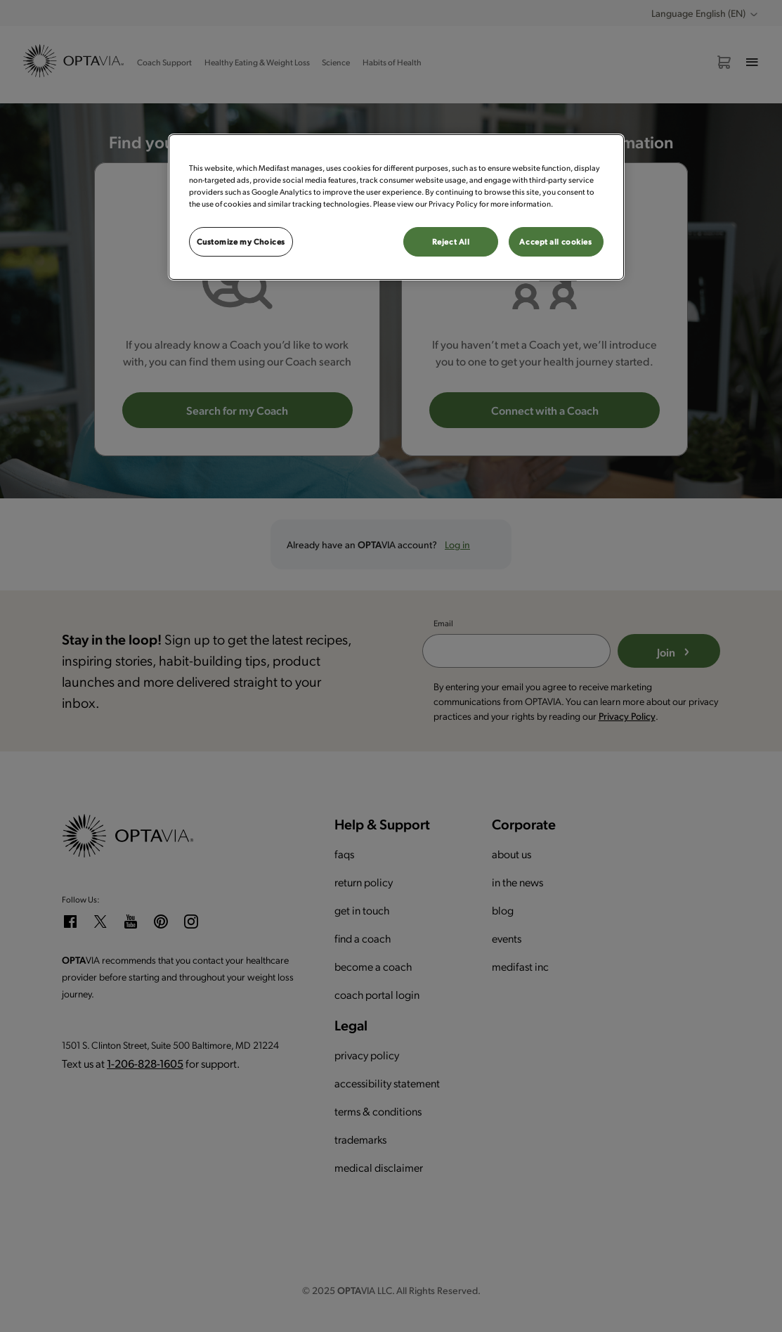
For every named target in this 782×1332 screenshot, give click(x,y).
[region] (396, 207)
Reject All (451, 241)
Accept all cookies (555, 241)
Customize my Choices (241, 241)
